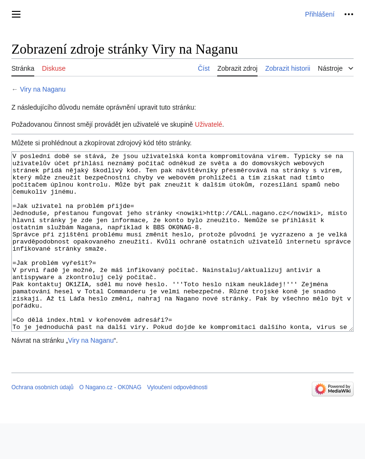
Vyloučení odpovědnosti (177, 423)
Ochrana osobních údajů (42, 423)
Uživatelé (208, 124)
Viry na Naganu (43, 89)
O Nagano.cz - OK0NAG (110, 423)
